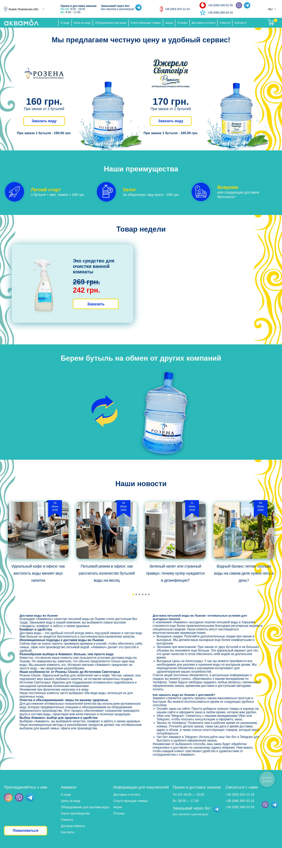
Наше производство (75, 813)
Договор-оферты (73, 826)
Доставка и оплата (203, 22)
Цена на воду (82, 22)
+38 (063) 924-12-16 (177, 9)
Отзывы (182, 22)
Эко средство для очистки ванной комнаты (93, 266)
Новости (225, 22)
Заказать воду (44, 121)
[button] (133, 594)
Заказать (95, 304)
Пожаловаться (25, 831)
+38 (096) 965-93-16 (220, 12)
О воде (65, 22)
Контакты (240, 22)
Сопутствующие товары (146, 22)
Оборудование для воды (110, 22)
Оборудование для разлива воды (85, 807)
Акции (169, 22)
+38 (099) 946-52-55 (220, 5)
